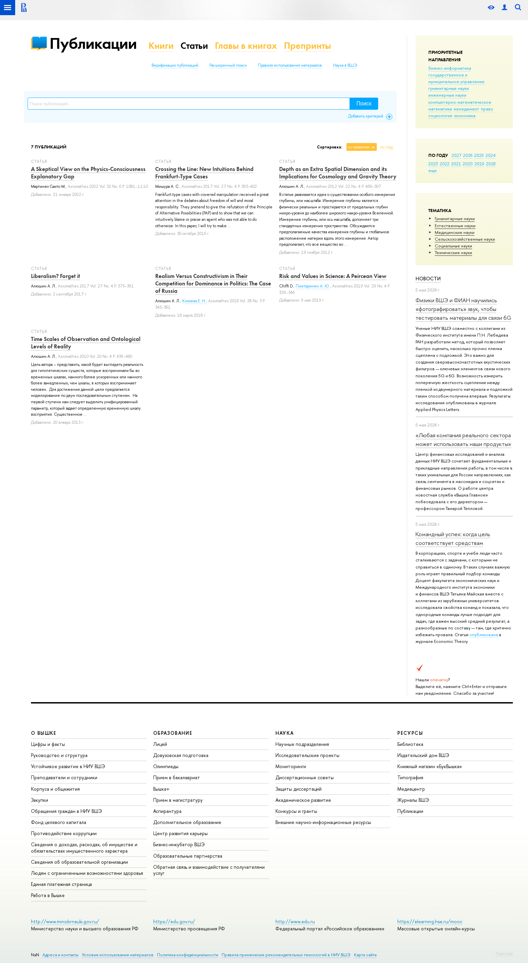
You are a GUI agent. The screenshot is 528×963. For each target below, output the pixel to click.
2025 (479, 155)
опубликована (483, 634)
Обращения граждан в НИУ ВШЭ (66, 811)
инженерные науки (447, 95)
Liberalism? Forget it (55, 276)
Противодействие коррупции (64, 833)
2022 (445, 164)
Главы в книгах (246, 45)
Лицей (160, 744)
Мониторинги (290, 766)
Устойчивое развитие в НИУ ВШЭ (68, 766)
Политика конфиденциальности (187, 955)
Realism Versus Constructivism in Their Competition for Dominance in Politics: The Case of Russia (213, 283)
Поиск (364, 103)
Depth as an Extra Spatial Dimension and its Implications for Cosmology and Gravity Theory (337, 172)
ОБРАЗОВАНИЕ (172, 733)
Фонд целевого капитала (58, 822)
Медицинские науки (454, 232)
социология (440, 115)
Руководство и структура (59, 755)
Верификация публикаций (175, 65)
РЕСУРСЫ (410, 733)
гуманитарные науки (448, 88)
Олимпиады (165, 766)
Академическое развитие (303, 800)
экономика (464, 115)
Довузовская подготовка (180, 755)
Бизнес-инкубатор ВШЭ (179, 844)
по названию (359, 147)
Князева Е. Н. (194, 301)
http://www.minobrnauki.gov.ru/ (65, 921)
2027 (456, 155)
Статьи (194, 45)
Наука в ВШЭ (345, 65)
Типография (410, 777)
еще (432, 170)
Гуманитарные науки (455, 218)
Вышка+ (161, 789)
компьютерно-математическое (459, 102)
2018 (491, 164)
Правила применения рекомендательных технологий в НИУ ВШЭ (286, 955)
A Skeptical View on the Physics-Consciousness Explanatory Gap (88, 172)
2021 (456, 164)
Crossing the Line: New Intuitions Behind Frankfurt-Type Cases (204, 172)
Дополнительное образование (187, 822)
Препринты (307, 45)
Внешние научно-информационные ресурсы (323, 822)
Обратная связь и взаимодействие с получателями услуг (209, 870)
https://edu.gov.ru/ (174, 921)
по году (386, 147)
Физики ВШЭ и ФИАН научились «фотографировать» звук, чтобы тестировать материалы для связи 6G (463, 309)
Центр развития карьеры (180, 833)
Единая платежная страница (61, 884)
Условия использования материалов (118, 955)
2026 (467, 155)
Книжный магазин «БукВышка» (429, 766)
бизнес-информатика (449, 68)
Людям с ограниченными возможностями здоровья (87, 873)
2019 (479, 164)
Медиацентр (411, 789)
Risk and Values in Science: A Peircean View (332, 276)
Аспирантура (167, 811)
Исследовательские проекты (307, 755)
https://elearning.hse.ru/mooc (429, 921)
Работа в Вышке (48, 895)
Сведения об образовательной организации (79, 862)
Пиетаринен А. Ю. (313, 286)
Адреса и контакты (60, 955)
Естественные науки (455, 225)
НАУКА (284, 733)
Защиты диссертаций (298, 789)
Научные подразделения (302, 744)
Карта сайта (365, 955)
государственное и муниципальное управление (456, 78)
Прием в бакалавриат (176, 777)
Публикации (93, 43)
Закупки (39, 800)
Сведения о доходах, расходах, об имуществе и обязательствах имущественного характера (84, 847)
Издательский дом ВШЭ (423, 755)
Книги (161, 45)
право (487, 109)
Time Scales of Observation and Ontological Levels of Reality (85, 342)
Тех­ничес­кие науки (453, 252)
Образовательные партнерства (187, 856)
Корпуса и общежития (55, 789)
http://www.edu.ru (295, 921)
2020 (468, 164)
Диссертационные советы (304, 777)
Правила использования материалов (290, 65)
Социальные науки (453, 246)
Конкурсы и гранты (296, 811)
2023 (433, 164)
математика (440, 109)
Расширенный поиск (228, 65)
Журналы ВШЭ (413, 800)
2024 (491, 155)
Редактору (504, 953)
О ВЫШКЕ (44, 733)
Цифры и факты (48, 744)
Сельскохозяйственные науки (465, 239)
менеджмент (466, 109)
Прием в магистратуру (178, 800)
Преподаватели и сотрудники (64, 777)
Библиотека (410, 744)
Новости (428, 278)
